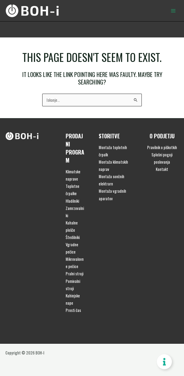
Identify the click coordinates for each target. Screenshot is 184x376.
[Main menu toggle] (173, 10)
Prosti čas (73, 310)
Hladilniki (72, 201)
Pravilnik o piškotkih (162, 147)
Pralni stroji (74, 273)
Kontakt (162, 169)
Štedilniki (73, 237)
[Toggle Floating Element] (164, 361)
